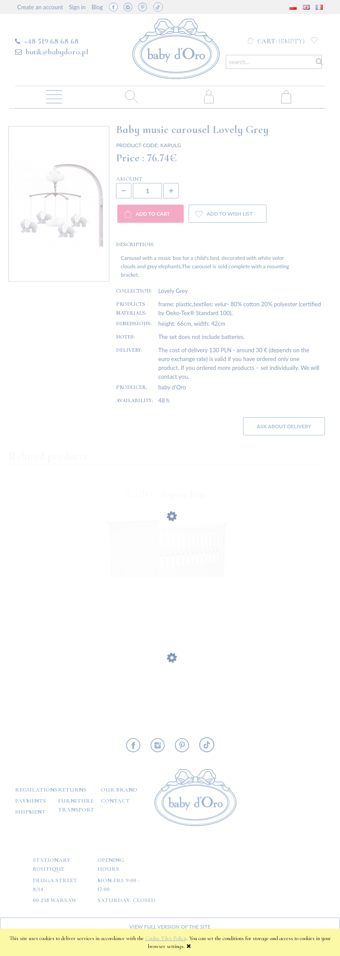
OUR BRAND (119, 789)
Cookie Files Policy (165, 938)
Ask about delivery (284, 426)
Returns (72, 789)
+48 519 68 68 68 (51, 41)
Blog (97, 7)
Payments (30, 800)
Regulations (36, 789)
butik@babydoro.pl (57, 52)
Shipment (30, 811)
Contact (115, 800)
